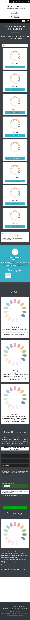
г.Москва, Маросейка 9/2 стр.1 (14, 10)
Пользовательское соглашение (9, 613)
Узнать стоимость (15, 66)
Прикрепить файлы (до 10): (8, 483)
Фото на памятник (4, 2)
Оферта (21, 615)
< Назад (15, 41)
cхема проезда (14, 13)
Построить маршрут (14, 2)
